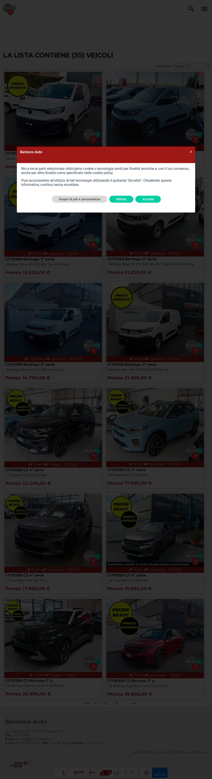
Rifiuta (121, 199)
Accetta (148, 199)
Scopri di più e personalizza (79, 199)
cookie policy (102, 173)
